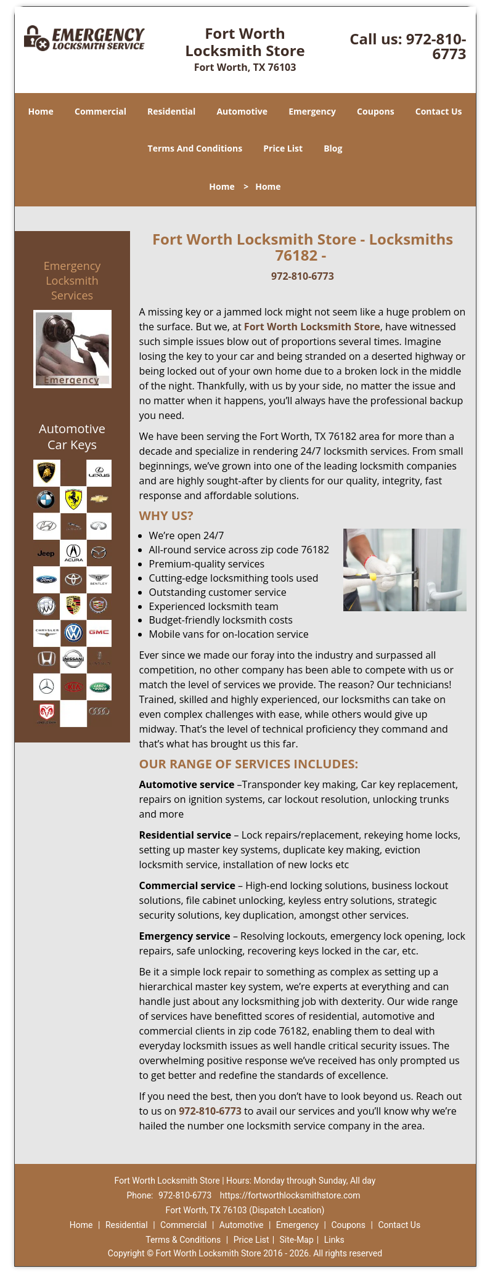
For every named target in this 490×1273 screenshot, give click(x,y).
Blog (333, 148)
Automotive (241, 111)
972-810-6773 (436, 45)
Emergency (312, 111)
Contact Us (438, 111)
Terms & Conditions (183, 1240)
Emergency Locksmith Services (72, 280)
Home (40, 111)
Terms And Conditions (195, 148)
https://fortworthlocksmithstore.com (290, 1195)
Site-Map (297, 1240)
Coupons (375, 111)
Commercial (100, 111)
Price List (283, 148)
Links (334, 1240)
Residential (171, 111)
